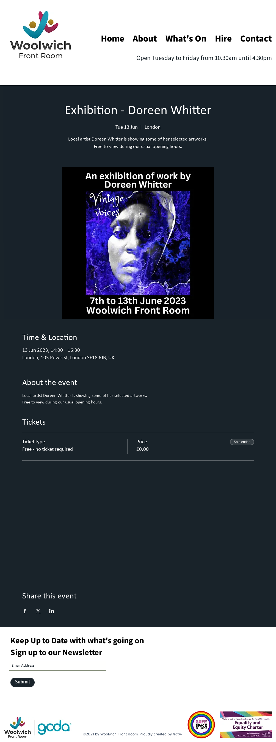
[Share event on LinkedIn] (51, 611)
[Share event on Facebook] (24, 611)
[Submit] (22, 682)
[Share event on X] (38, 611)
